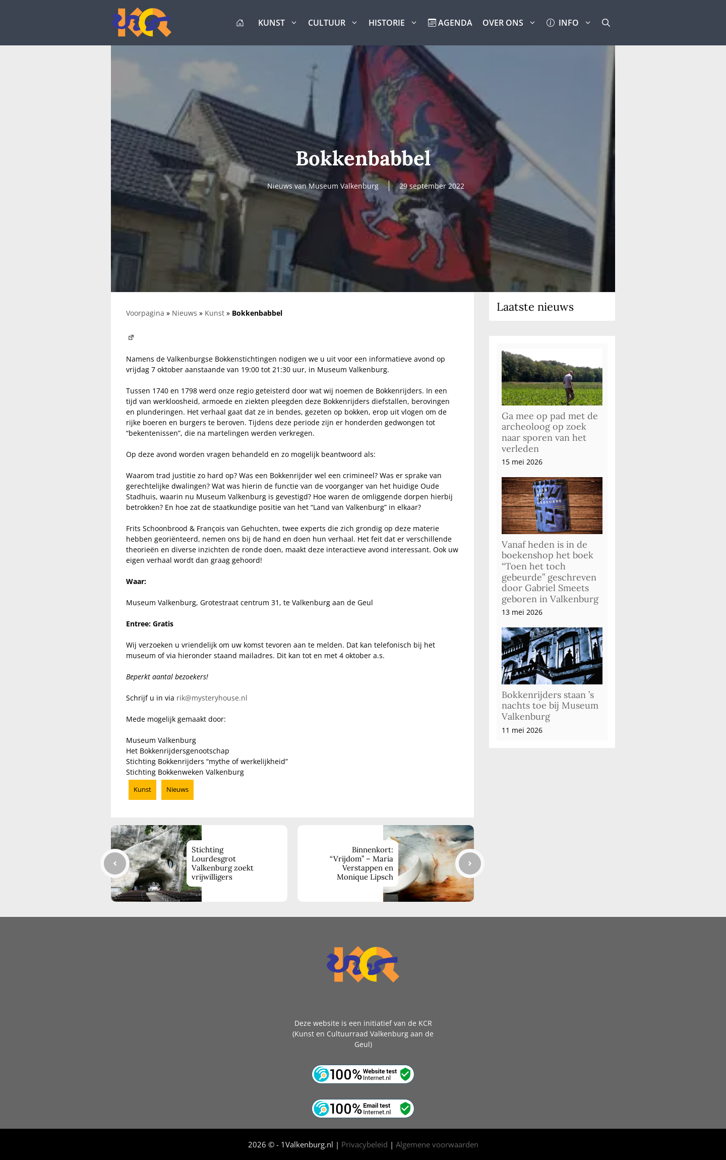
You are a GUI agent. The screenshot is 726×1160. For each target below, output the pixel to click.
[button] (606, 22)
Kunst (214, 313)
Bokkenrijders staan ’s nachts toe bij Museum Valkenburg (550, 705)
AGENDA (450, 22)
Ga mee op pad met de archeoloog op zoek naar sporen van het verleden (550, 432)
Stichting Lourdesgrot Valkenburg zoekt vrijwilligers (223, 863)
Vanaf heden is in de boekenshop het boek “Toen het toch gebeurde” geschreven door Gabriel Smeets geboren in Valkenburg (550, 572)
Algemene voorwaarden (437, 1144)
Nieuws (184, 313)
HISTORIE (396, 22)
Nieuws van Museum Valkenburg (323, 186)
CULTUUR (336, 22)
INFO (572, 22)
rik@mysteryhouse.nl (212, 698)
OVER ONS (511, 22)
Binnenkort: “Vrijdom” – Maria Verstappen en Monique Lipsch (361, 863)
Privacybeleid (364, 1144)
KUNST (280, 22)
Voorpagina (145, 313)
